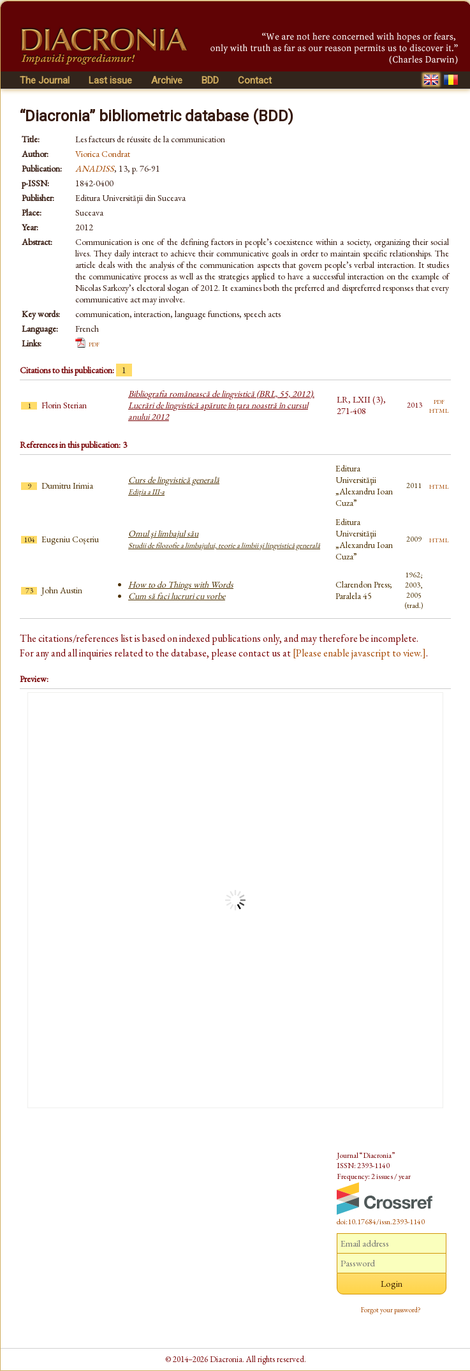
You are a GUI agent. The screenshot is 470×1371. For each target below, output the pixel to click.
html (439, 409)
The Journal (45, 80)
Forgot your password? (391, 1309)
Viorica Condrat (102, 153)
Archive (166, 80)
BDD (210, 80)
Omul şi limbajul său (224, 539)
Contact (255, 80)
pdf (94, 343)
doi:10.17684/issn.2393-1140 (381, 1222)
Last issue (110, 80)
